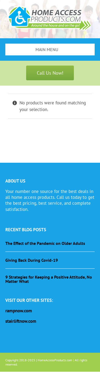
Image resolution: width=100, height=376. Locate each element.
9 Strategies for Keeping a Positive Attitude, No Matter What (48, 279)
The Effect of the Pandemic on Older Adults (45, 243)
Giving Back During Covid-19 (31, 260)
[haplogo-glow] (50, 6)
